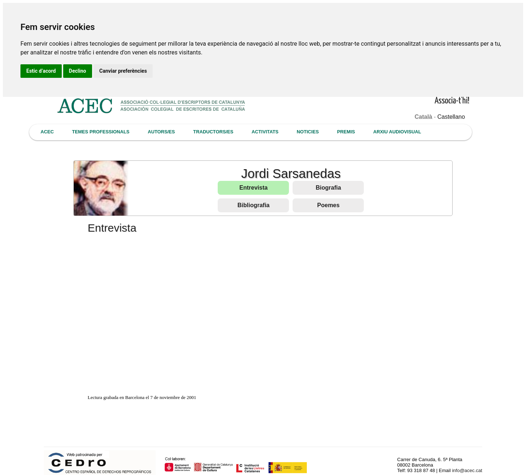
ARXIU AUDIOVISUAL (397, 131)
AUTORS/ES (161, 131)
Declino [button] (77, 71)
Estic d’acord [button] (41, 71)
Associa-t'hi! (452, 101)
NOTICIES (308, 131)
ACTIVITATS (265, 131)
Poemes (328, 205)
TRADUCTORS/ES (213, 131)
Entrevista (253, 188)
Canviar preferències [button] (123, 71)
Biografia (328, 188)
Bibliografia (253, 205)
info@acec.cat (467, 470)
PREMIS (346, 131)
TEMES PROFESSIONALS (100, 131)
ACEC (47, 131)
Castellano (451, 117)
